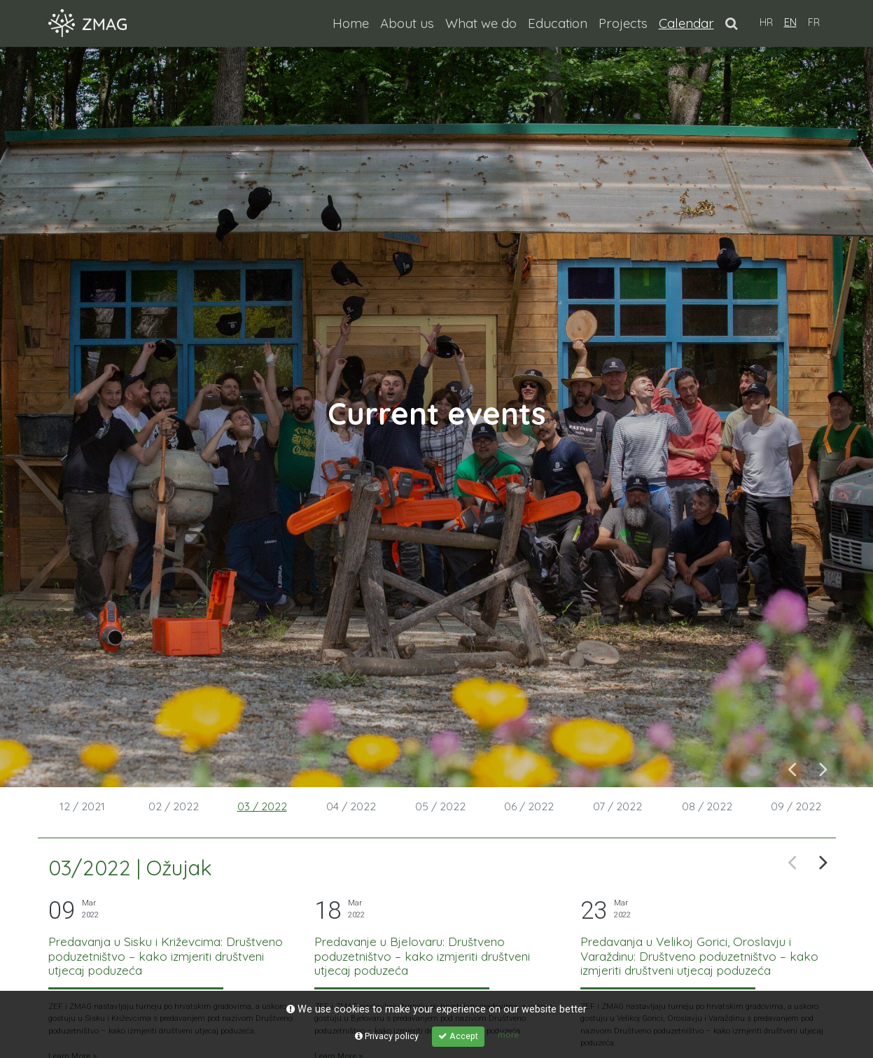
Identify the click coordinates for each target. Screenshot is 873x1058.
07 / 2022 (617, 806)
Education (557, 23)
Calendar (689, 22)
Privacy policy (387, 1036)
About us (407, 23)
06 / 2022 (529, 806)
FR (814, 22)
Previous (792, 768)
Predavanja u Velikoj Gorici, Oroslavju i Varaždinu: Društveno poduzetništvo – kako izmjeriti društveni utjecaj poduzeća (699, 956)
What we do (481, 23)
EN (790, 22)
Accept (458, 1036)
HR (766, 22)
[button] (731, 23)
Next (823, 768)
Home (351, 23)
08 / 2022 (707, 806)
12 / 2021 (82, 806)
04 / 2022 (351, 806)
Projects (623, 23)
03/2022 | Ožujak (130, 867)
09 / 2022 (796, 806)
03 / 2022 (262, 806)
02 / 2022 (173, 806)
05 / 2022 (440, 806)
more (508, 1034)
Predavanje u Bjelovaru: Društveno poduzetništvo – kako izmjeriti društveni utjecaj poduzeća (422, 956)
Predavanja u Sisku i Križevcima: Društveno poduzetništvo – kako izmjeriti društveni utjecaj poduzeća (165, 956)
